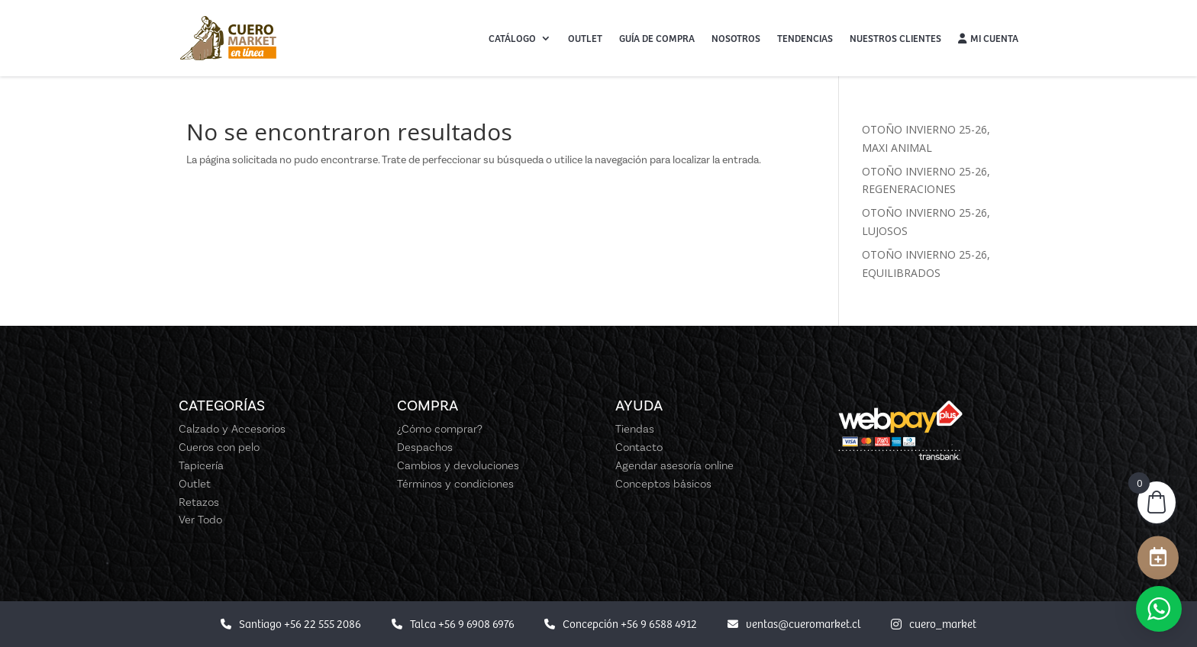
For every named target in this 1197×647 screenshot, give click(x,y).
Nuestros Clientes (895, 38)
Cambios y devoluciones (458, 465)
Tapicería (201, 465)
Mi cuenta (988, 38)
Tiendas (634, 429)
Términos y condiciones (455, 484)
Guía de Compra (657, 38)
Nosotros (735, 38)
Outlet (585, 38)
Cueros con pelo (219, 447)
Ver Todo (200, 519)
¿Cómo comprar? (439, 429)
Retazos (199, 502)
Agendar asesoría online (674, 465)
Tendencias (805, 38)
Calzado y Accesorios (232, 429)
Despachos (425, 447)
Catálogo (512, 38)
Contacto (639, 447)
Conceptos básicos (663, 484)
